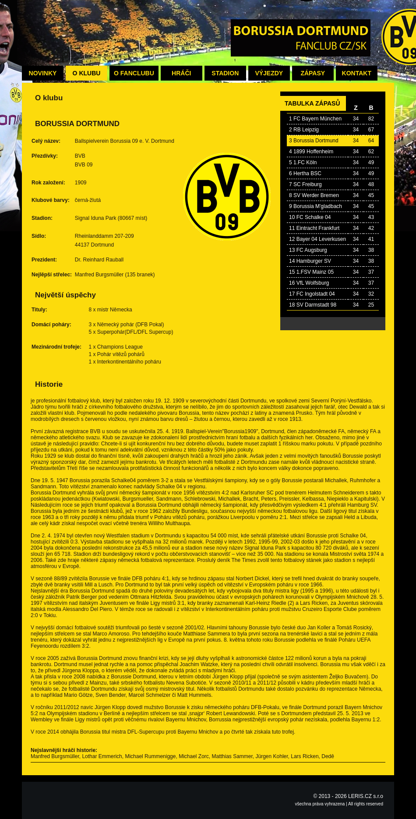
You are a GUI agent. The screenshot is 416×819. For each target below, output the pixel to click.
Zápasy (312, 73)
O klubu (87, 73)
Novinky (43, 73)
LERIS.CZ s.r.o (365, 796)
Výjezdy (269, 73)
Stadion (225, 73)
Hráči (181, 73)
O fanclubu (134, 73)
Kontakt (356, 73)
